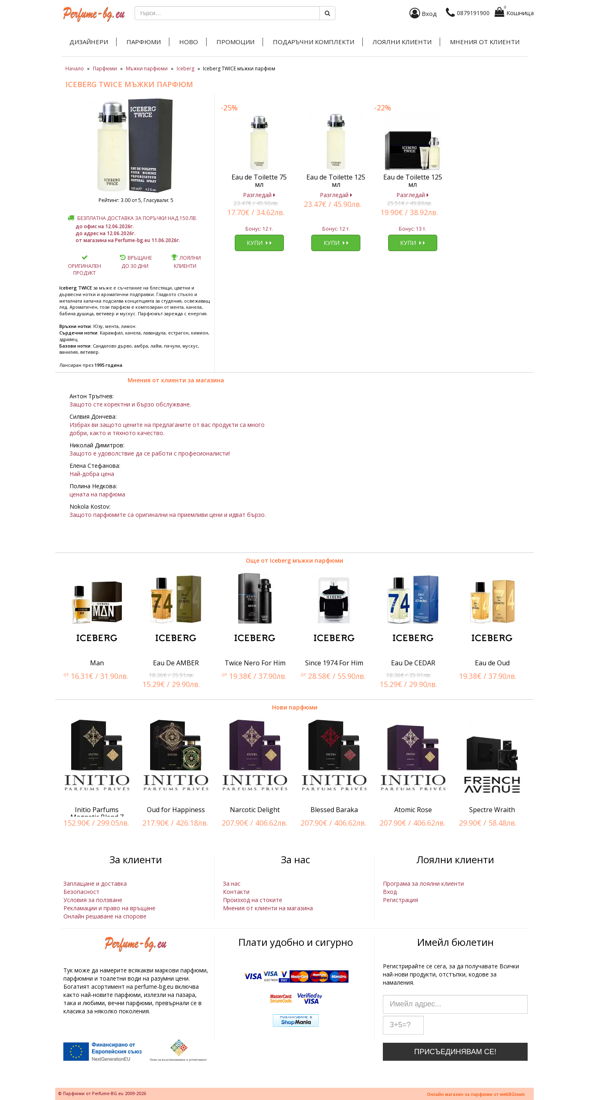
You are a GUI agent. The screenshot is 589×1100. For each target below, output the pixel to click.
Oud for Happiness (176, 809)
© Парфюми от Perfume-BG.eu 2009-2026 (102, 1093)
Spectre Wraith (492, 809)
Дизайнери (89, 42)
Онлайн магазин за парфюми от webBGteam (476, 1094)
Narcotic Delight (255, 809)
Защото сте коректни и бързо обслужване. (130, 404)
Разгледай (259, 195)
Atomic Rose (413, 809)
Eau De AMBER (176, 662)
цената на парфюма (97, 494)
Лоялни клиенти (402, 42)
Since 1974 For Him (334, 662)
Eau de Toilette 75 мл (259, 181)
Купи (259, 243)
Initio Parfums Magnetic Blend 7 (97, 813)
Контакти (236, 892)
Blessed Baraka (334, 809)
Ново (188, 42)
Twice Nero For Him (255, 662)
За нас (232, 883)
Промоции (235, 42)
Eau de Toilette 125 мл (335, 181)
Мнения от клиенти (484, 42)
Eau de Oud (492, 662)
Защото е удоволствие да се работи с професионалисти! (150, 453)
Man (97, 662)
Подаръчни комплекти (313, 42)
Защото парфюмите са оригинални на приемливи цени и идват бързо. (168, 515)
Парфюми (143, 42)
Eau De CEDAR (413, 662)
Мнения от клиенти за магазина (176, 380)
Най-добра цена (92, 474)
